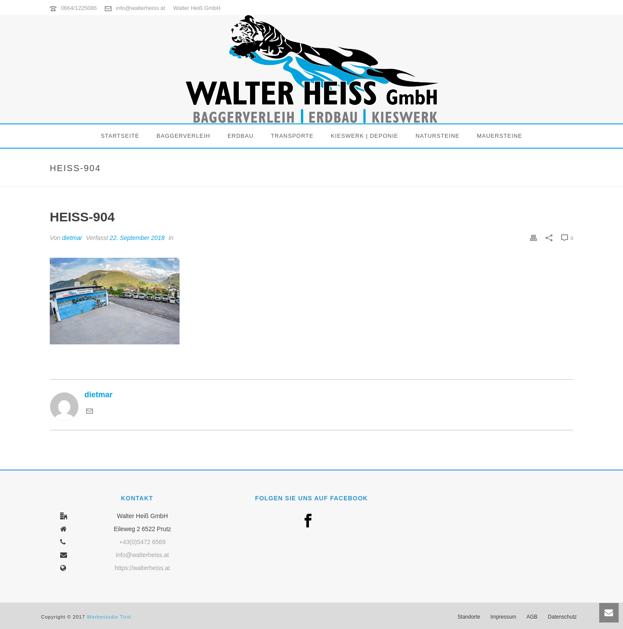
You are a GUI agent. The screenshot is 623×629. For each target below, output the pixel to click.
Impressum (503, 617)
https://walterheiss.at (142, 567)
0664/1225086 (79, 8)
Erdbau (241, 136)
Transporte (292, 136)
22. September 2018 (137, 237)
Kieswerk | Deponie (364, 136)
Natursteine (437, 136)
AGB (532, 617)
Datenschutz (562, 617)
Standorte (469, 617)
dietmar (72, 237)
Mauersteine (499, 136)
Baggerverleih (183, 136)
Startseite (120, 136)
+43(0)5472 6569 (142, 541)
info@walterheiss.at (140, 8)
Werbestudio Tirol (109, 616)
